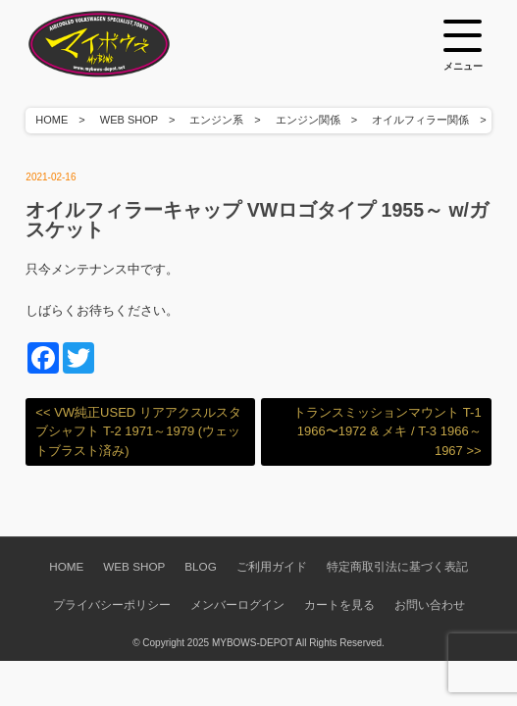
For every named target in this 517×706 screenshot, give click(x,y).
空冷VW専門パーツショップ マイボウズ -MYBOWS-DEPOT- (124, 44)
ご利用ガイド (271, 566)
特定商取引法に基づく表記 (397, 566)
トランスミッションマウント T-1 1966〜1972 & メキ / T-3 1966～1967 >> (387, 431)
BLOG (200, 566)
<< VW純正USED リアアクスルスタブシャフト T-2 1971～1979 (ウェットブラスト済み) (137, 431)
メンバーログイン (237, 604)
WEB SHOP (129, 120)
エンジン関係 (308, 120)
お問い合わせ (429, 604)
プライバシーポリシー (112, 604)
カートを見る (339, 604)
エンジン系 (216, 120)
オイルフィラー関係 (420, 120)
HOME (51, 120)
